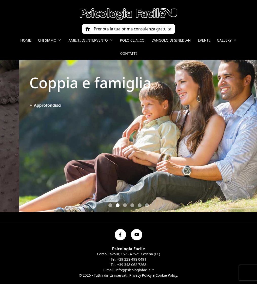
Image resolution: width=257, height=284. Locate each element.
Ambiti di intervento (91, 40)
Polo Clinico (132, 40)
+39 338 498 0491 (131, 259)
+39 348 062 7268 (131, 264)
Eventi (204, 40)
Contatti (128, 53)
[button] (110, 205)
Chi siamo (50, 40)
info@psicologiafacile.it (134, 270)
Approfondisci (207, 105)
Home (25, 40)
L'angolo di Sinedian (171, 40)
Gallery (227, 40)
